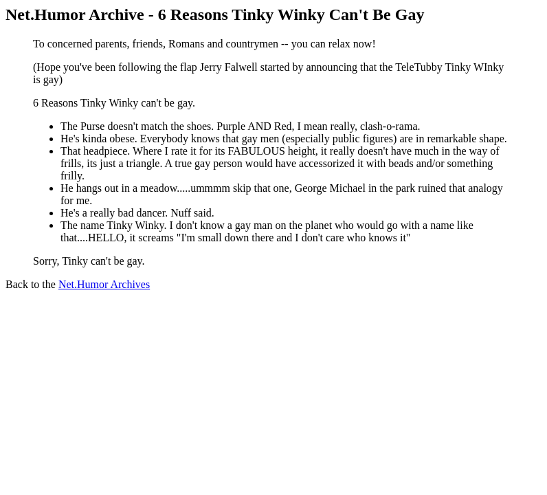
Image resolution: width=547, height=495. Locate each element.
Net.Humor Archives (104, 284)
